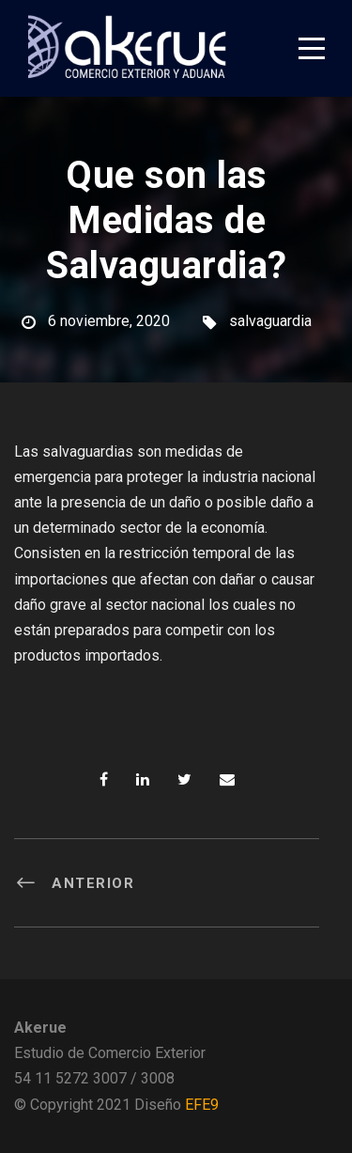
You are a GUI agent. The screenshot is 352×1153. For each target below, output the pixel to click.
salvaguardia (270, 321)
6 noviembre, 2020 (109, 321)
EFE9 (202, 1105)
